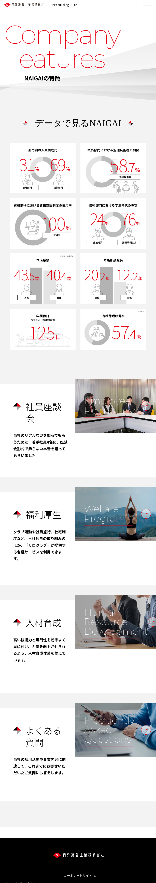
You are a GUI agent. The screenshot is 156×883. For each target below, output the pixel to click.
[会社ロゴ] (78, 855)
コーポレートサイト (78, 875)
